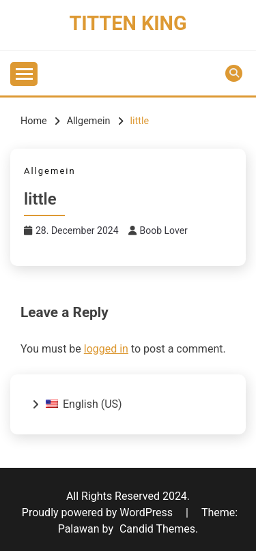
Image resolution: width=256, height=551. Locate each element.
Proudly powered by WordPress (98, 512)
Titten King (127, 23)
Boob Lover (164, 230)
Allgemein (50, 171)
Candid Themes (157, 528)
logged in (106, 348)
